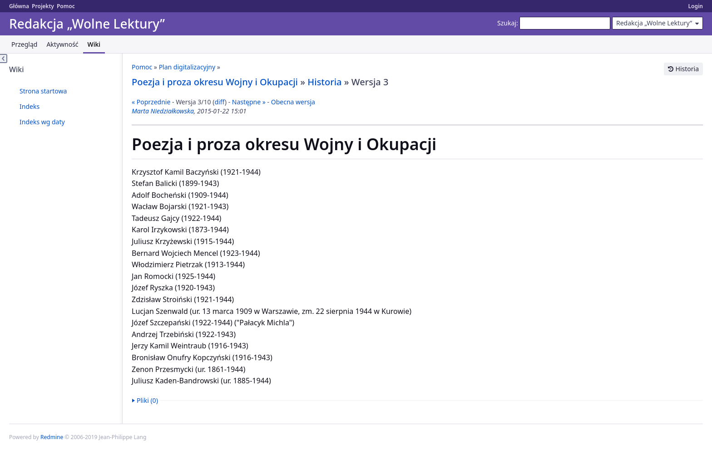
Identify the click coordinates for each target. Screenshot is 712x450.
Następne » (249, 102)
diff (219, 102)
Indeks (30, 106)
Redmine (51, 437)
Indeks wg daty (42, 121)
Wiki (94, 44)
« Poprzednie (151, 102)
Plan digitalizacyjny (187, 67)
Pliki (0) (147, 400)
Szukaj (506, 23)
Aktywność (62, 44)
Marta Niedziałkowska (163, 111)
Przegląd (24, 44)
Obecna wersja (293, 102)
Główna (19, 6)
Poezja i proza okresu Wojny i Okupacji (215, 82)
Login (695, 6)
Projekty (43, 6)
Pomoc (66, 6)
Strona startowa (43, 91)
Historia (687, 68)
